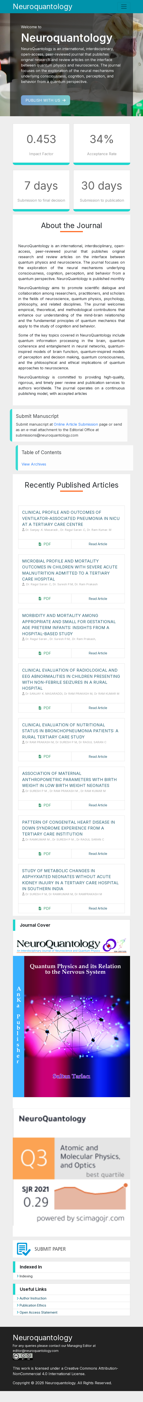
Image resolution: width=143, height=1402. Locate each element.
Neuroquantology (42, 6)
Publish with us (46, 100)
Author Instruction (31, 1298)
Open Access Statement (37, 1312)
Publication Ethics (31, 1305)
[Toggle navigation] (123, 6)
